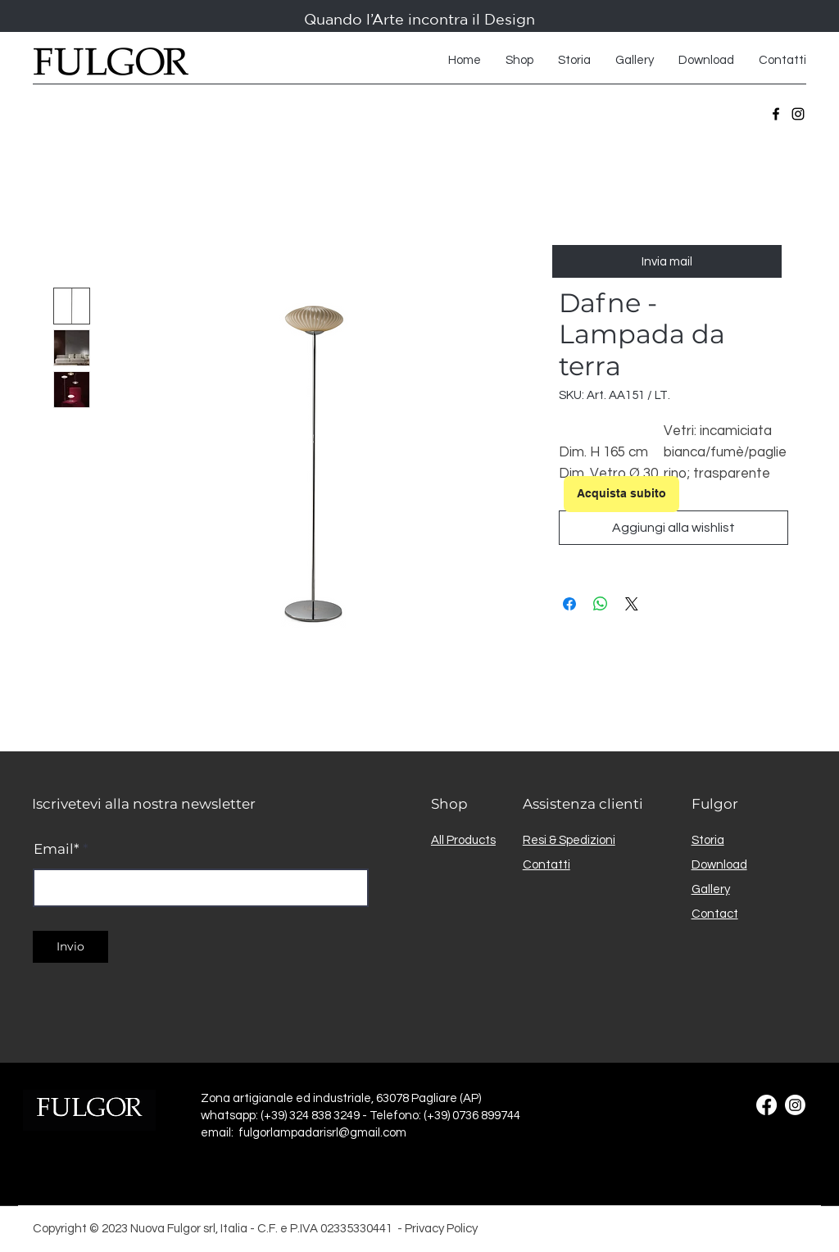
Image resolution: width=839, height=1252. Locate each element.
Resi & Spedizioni (569, 840)
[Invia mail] (667, 261)
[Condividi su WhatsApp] (600, 604)
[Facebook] (776, 114)
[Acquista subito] (621, 494)
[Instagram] (798, 114)
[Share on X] (632, 604)
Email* (56, 849)
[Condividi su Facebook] (569, 604)
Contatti (546, 865)
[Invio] (70, 947)
